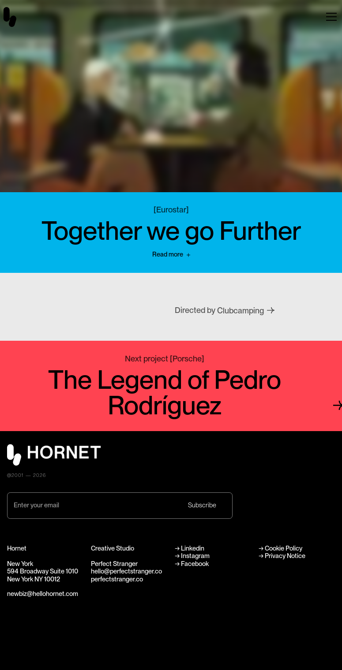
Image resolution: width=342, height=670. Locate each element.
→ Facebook (192, 564)
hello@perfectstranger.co (126, 571)
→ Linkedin (190, 548)
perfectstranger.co (117, 579)
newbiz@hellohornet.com (42, 594)
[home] (15, 17)
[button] (331, 16)
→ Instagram (192, 556)
